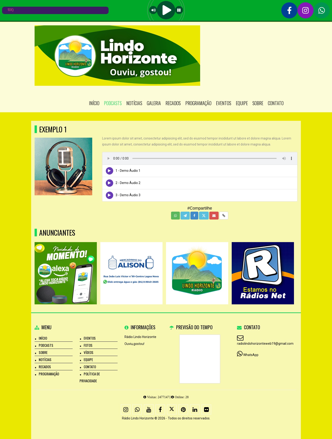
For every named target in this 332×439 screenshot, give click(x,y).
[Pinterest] (183, 409)
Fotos (88, 345)
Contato (276, 103)
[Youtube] (149, 409)
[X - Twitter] (172, 409)
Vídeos (88, 352)
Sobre (257, 103)
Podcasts (113, 103)
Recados (173, 103)
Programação (198, 103)
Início (94, 103)
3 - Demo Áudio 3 (128, 195)
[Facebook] (160, 409)
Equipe (242, 103)
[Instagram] (125, 409)
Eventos (223, 103)
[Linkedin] (195, 409)
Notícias (134, 103)
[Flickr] (206, 409)
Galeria (154, 103)
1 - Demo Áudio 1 (128, 170)
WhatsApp (250, 355)
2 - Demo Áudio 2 (128, 183)
